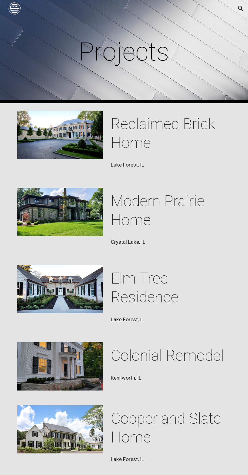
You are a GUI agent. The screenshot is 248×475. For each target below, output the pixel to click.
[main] (124, 51)
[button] (240, 8)
